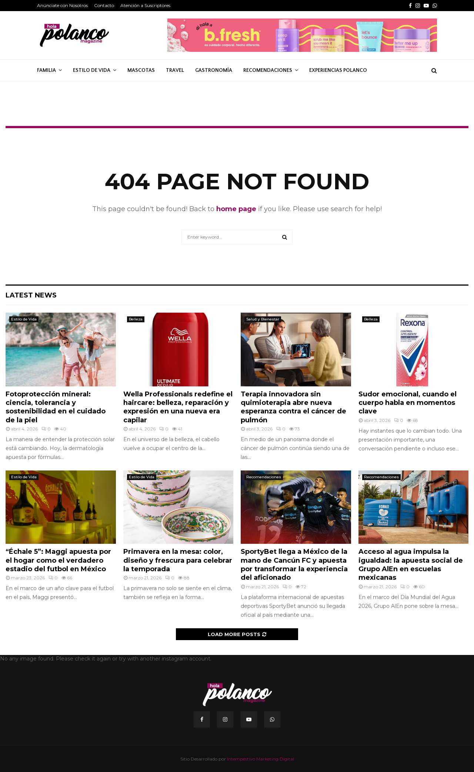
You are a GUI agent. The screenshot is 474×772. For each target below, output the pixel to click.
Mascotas (141, 70)
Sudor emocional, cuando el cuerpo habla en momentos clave (407, 403)
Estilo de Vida (91, 70)
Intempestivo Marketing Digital (260, 759)
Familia (46, 70)
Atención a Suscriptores (145, 5)
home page (236, 209)
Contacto (104, 5)
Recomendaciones (267, 70)
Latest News (31, 295)
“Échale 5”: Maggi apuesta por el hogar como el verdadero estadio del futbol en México (58, 560)
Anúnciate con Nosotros (62, 5)
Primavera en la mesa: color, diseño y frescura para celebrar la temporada (177, 560)
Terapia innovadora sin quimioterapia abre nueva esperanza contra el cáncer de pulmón (293, 407)
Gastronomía (213, 70)
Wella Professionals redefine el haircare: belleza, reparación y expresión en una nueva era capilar (178, 407)
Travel (175, 70)
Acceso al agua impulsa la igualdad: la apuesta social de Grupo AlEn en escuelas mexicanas (410, 565)
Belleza (136, 319)
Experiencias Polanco (338, 70)
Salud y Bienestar (262, 319)
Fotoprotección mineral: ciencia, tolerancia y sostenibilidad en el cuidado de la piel (56, 407)
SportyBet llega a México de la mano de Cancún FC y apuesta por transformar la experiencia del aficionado (294, 565)
